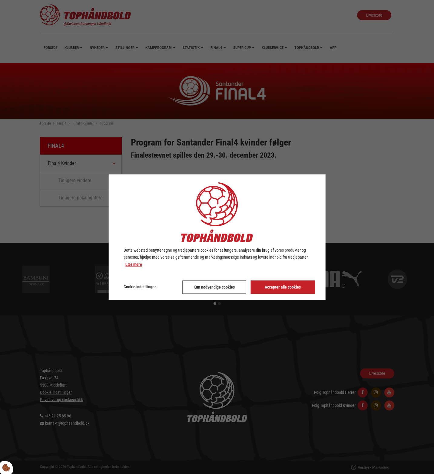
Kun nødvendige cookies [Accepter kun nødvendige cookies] (214, 287)
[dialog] (217, 237)
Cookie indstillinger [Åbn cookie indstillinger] (140, 286)
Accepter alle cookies (283, 287)
